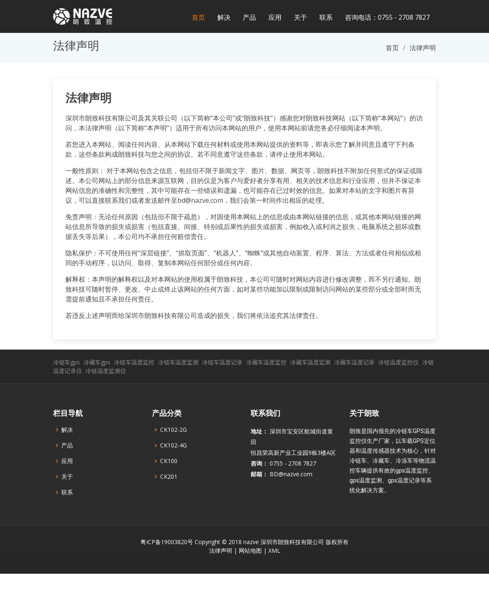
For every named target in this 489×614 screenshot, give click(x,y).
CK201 (168, 496)
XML (274, 570)
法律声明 (88, 98)
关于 (300, 17)
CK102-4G (173, 465)
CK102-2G (173, 449)
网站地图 (250, 570)
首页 (198, 17)
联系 (326, 17)
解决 (224, 17)
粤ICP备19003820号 (166, 561)
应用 (275, 17)
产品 (249, 17)
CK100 (168, 481)
